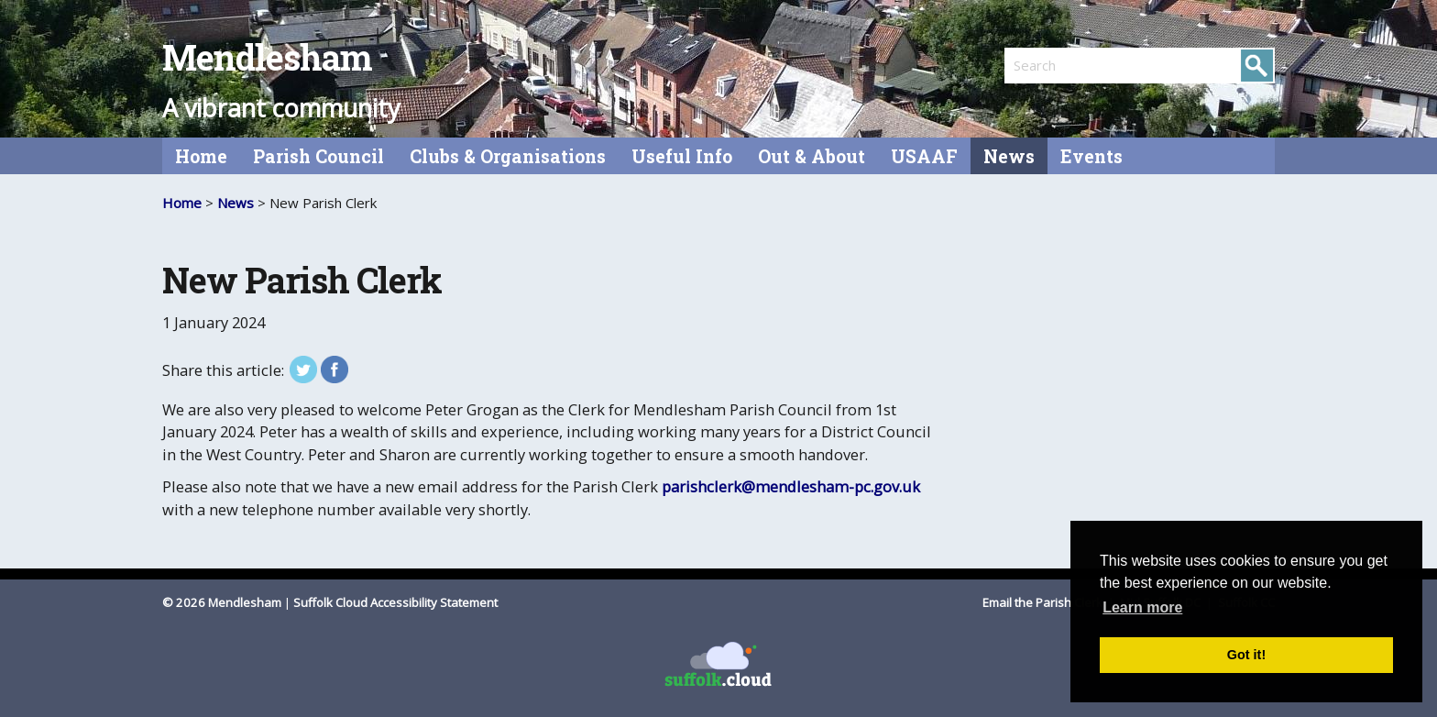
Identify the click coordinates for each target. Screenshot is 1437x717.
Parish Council (318, 156)
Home (201, 156)
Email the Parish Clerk (1043, 602)
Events (1091, 156)
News (1009, 156)
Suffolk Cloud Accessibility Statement (395, 602)
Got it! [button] (1246, 654)
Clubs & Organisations (508, 156)
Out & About (811, 156)
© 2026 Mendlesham (223, 602)
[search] (1072, 65)
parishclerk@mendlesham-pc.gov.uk (791, 486)
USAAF (924, 156)
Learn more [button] (1142, 607)
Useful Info (681, 156)
